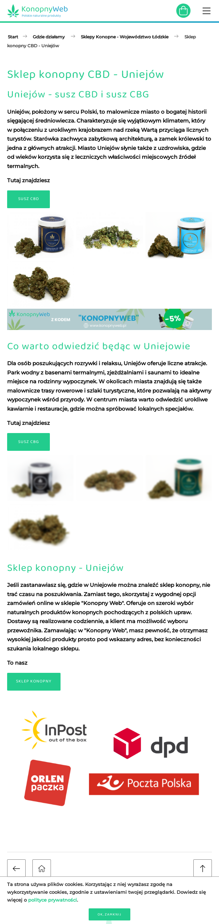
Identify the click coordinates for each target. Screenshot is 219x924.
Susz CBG (28, 441)
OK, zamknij (109, 914)
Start (13, 36)
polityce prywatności (52, 900)
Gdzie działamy (49, 36)
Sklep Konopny (34, 681)
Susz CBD (28, 198)
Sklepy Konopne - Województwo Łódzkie (124, 36)
